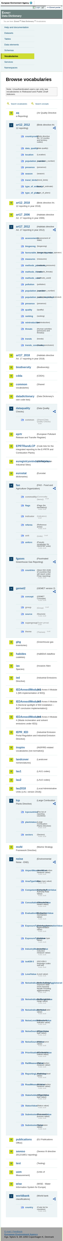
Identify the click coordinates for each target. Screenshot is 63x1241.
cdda (19, 375)
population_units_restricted (30, 297)
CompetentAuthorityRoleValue (30, 890)
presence (30, 167)
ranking (29, 316)
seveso (20, 1151)
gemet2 (20, 588)
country (29, 1207)
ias (18, 665)
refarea (28, 525)
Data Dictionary (28, 21)
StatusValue (30, 1105)
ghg (18, 641)
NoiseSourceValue (30, 1042)
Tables (7, 39)
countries (30, 570)
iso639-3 (29, 961)
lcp (18, 800)
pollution (29, 284)
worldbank (22, 1195)
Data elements (11, 44)
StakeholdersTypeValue (30, 1095)
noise (19, 858)
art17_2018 (23, 355)
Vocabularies (11, 56)
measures (30, 259)
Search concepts (42, 104)
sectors (29, 834)
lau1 (18, 771)
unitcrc (28, 542)
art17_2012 (23, 226)
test (18, 1163)
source (28, 614)
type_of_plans (30, 193)
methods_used (30, 278)
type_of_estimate (30, 186)
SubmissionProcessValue (30, 1114)
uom (19, 1171)
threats (28, 329)
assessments (30, 238)
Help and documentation (16, 27)
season (29, 173)
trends (28, 339)
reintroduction (30, 322)
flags (27, 505)
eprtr (19, 434)
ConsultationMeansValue (30, 902)
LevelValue (30, 974)
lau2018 (21, 788)
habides (21, 653)
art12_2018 (23, 202)
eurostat (21, 473)
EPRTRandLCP (25, 446)
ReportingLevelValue (30, 1073)
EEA (18, 3)
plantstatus (30, 822)
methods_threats (30, 272)
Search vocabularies (19, 104)
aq (17, 112)
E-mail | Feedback (13, 1231)
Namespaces (10, 67)
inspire (20, 747)
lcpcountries (30, 812)
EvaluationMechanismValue (30, 913)
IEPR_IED (22, 732)
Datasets (8, 33)
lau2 (18, 779)
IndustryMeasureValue (30, 949)
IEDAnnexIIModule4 (26, 716)
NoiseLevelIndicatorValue (30, 1020)
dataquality (23, 408)
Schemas (9, 50)
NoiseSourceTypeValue (30, 1031)
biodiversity (23, 367)
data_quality (30, 148)
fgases (20, 558)
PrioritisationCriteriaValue (30, 1052)
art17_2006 (23, 214)
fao (18, 485)
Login (38, 7)
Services (8, 62)
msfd (19, 846)
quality (28, 309)
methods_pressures (30, 265)
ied (18, 677)
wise (19, 1183)
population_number (30, 161)
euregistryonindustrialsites (26, 461)
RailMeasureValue (30, 1063)
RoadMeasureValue (30, 1084)
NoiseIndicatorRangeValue (30, 999)
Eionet (16, 21)
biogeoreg (30, 246)
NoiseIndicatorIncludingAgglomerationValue (30, 983)
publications (24, 1139)
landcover (22, 759)
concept (29, 596)
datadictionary (25, 396)
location (29, 154)
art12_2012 (23, 124)
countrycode (30, 136)
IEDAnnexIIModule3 (26, 701)
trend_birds (30, 180)
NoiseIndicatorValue (30, 1010)
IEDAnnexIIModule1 (26, 689)
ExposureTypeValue (30, 938)
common (21, 384)
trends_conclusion (30, 345)
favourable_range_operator (30, 252)
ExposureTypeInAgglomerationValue (30, 925)
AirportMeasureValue (30, 870)
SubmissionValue (30, 1125)
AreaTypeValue (30, 881)
